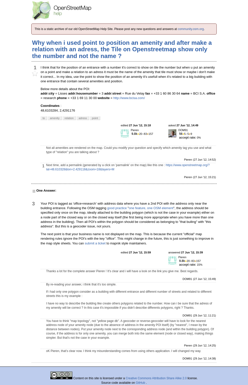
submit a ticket (95, 243)
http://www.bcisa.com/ (129, 98)
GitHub (141, 382)
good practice (117, 208)
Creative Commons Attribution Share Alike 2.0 (156, 378)
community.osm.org (191, 29)
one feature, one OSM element (151, 208)
